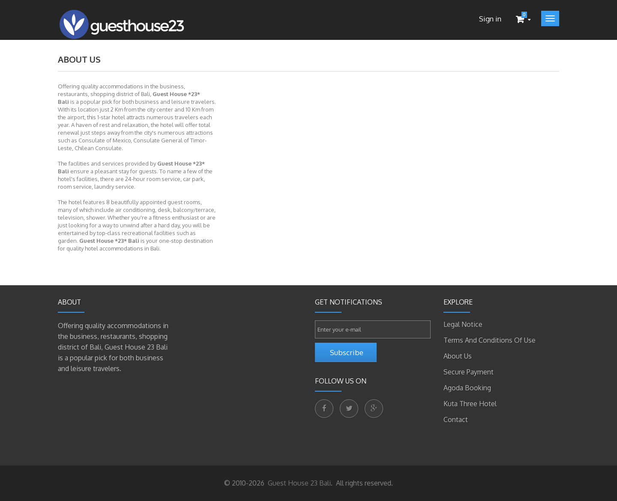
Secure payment (468, 372)
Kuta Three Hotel (470, 403)
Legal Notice (462, 324)
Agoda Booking (467, 387)
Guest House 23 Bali (298, 483)
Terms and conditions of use (489, 340)
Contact (455, 419)
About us (457, 356)
